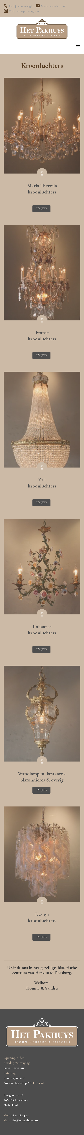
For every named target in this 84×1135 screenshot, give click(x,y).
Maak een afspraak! (53, 6)
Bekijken (41, 208)
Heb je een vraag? (20, 6)
